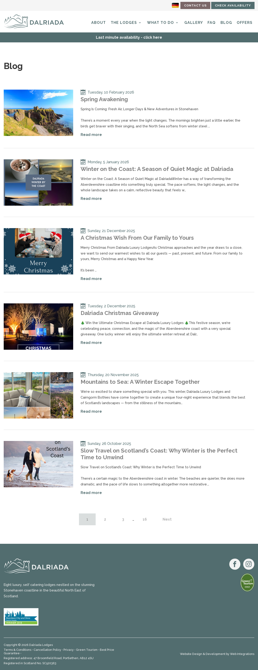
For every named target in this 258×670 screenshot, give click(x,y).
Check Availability (233, 5)
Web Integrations (242, 654)
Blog (226, 22)
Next (167, 519)
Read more (91, 134)
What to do (160, 22)
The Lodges (124, 22)
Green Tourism (87, 649)
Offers (244, 22)
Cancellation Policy (47, 649)
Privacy (68, 649)
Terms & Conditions (17, 649)
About (98, 22)
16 (145, 519)
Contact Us (195, 5)
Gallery (193, 22)
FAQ (212, 22)
